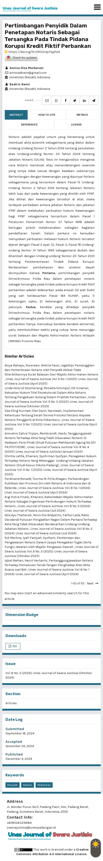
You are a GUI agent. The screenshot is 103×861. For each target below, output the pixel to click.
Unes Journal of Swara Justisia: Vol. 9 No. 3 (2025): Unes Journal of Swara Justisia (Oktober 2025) (50, 401)
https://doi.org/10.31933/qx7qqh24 (32, 52)
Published (14, 754)
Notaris (27, 785)
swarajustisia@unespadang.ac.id (31, 827)
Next (90, 583)
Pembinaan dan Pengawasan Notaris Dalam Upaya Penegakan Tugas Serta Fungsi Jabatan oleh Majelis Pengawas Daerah (48, 542)
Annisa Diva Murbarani (24, 68)
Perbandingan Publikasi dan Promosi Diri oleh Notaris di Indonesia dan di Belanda (47, 483)
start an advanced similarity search (50, 593)
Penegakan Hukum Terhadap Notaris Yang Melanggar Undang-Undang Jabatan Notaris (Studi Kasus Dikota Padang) (50, 460)
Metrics (82, 114)
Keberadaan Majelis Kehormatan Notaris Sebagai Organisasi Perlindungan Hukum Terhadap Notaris (49, 501)
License (76, 124)
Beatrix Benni (17, 84)
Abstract (16, 114)
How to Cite (46, 114)
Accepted (13, 741)
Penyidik (12, 785)
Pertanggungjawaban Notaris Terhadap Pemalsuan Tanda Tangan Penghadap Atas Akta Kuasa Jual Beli (49, 565)
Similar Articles (19, 356)
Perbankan (44, 785)
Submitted (14, 729)
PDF (14, 646)
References (29, 124)
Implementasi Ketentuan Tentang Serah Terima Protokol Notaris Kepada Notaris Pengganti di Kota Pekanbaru (47, 415)
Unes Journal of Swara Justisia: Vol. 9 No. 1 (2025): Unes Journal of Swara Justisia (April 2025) (51, 424)
